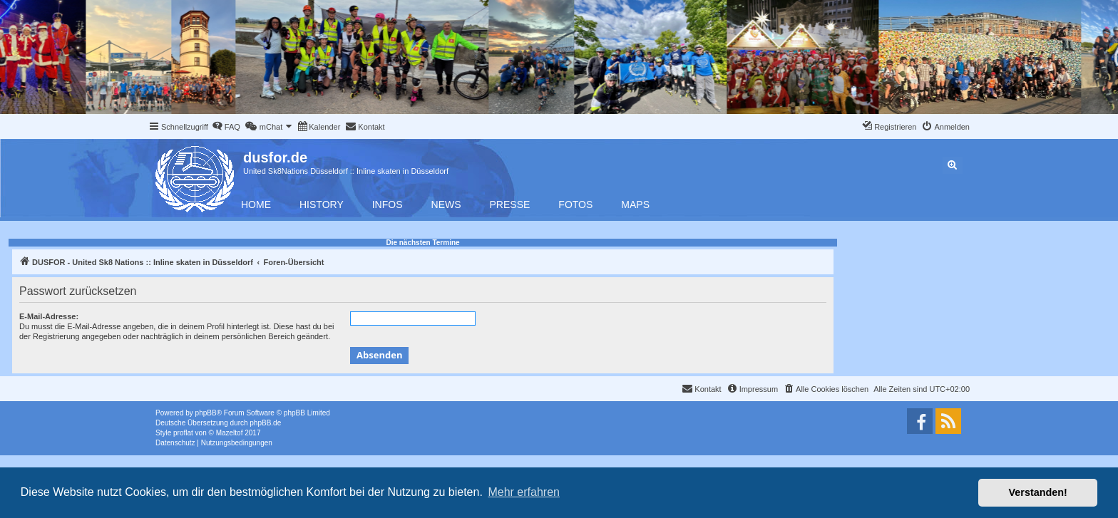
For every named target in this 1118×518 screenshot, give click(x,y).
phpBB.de (265, 423)
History (321, 204)
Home (256, 204)
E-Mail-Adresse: (48, 316)
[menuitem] (226, 126)
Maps (635, 204)
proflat (183, 433)
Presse (510, 204)
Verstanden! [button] (1038, 492)
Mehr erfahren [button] (524, 492)
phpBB (206, 413)
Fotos (575, 204)
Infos (387, 204)
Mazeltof (229, 433)
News (446, 204)
